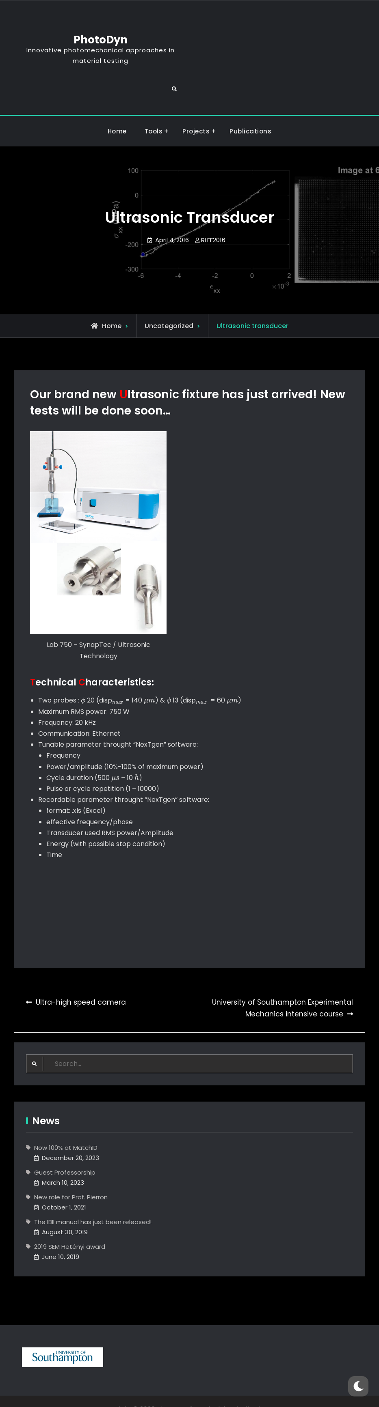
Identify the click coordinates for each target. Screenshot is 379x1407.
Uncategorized (169, 310)
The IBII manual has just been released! (93, 1206)
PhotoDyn (281, 24)
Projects (196, 115)
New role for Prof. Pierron (71, 1181)
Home (117, 115)
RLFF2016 (213, 224)
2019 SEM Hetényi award (69, 1231)
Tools (154, 115)
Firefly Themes (256, 1393)
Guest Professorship (64, 1156)
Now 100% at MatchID (65, 1132)
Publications (250, 115)
